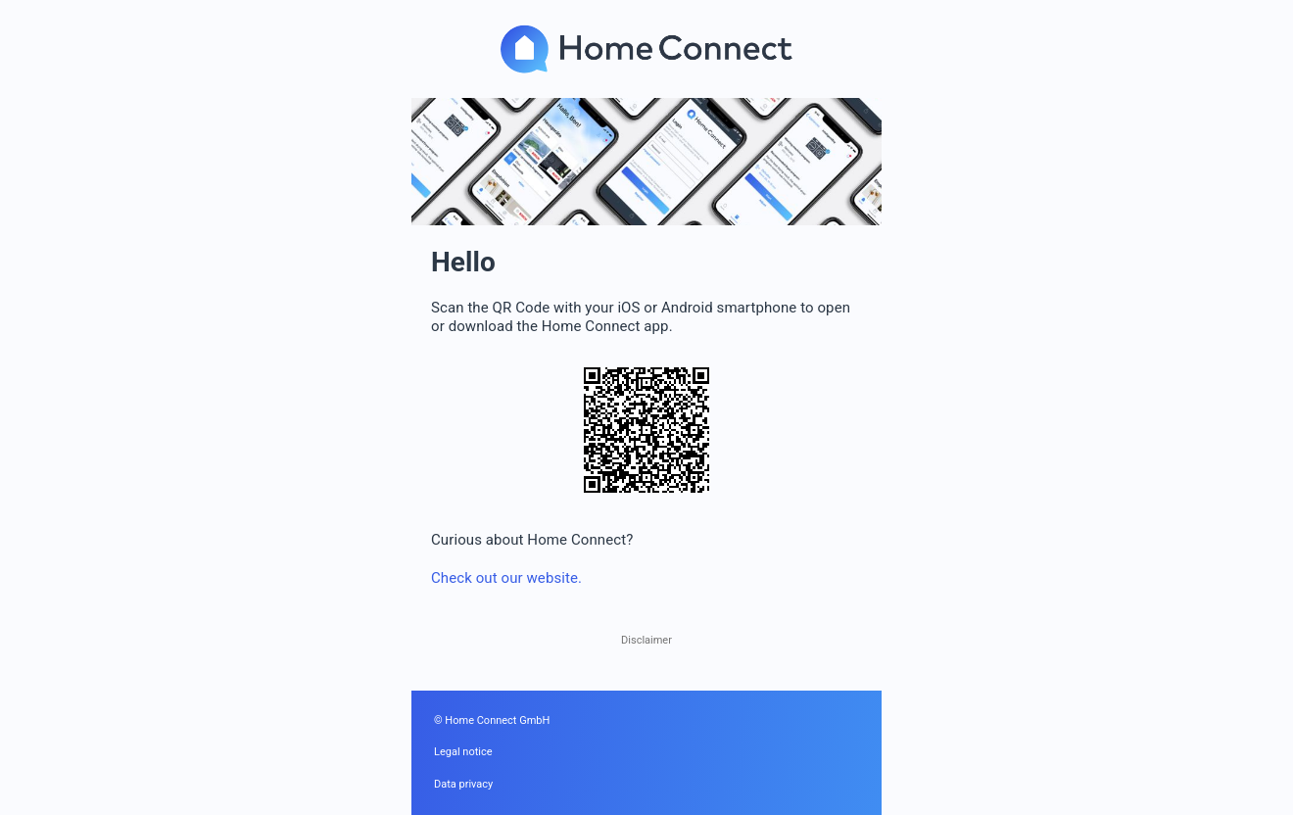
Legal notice (463, 751)
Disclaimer (646, 640)
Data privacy (463, 784)
